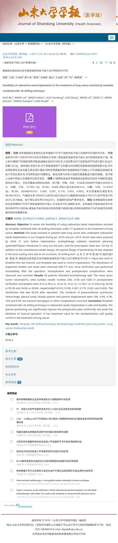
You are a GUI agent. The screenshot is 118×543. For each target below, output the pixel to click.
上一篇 (97, 62)
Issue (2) (54, 53)
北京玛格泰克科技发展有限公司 (59, 533)
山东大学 (19, 43)
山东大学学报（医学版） (16, 53)
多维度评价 (12, 367)
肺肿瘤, (18, 218)
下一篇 (110, 62)
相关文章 (14, 359)
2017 (35, 53)
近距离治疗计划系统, (34, 218)
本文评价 (10, 374)
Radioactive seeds (24, 328)
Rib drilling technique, (44, 324)
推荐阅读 (13, 382)
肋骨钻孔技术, (67, 218)
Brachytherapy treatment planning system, (82, 324)
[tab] (59, 145)
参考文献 (10, 351)
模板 (77, 218)
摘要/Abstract (14, 145)
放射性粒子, (52, 218)
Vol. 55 (42, 53)
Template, (25, 324)
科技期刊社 (34, 43)
